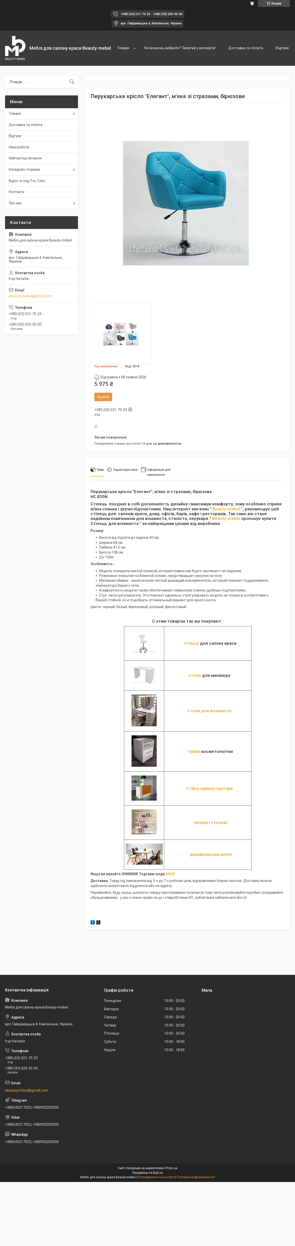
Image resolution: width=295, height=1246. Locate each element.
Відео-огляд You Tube (27, 181)
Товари (123, 48)
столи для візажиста (209, 710)
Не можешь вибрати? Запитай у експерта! (180, 48)
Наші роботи (19, 147)
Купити (103, 397)
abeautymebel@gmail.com (30, 296)
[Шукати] (72, 82)
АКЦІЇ (170, 874)
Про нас (15, 203)
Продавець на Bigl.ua (147, 1172)
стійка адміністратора (209, 788)
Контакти (16, 192)
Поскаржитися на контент (155, 1177)
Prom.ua (171, 1168)
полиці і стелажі (211, 822)
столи (194, 675)
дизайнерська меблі (211, 854)
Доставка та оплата (245, 48)
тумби (194, 751)
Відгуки (282, 48)
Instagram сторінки (24, 169)
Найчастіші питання (25, 158)
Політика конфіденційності (196, 1177)
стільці (191, 643)
